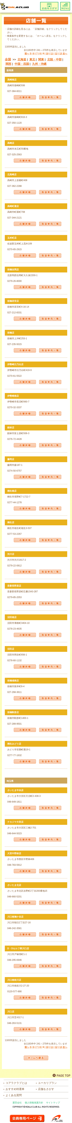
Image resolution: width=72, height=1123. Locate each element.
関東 (41, 59)
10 (47, 53)
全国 (8, 59)
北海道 (21, 59)
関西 (8, 63)
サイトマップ (53, 1102)
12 (56, 53)
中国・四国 (22, 63)
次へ (65, 53)
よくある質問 (14, 1095)
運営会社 (17, 1102)
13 (60, 53)
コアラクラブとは (16, 1082)
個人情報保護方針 (34, 1102)
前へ (27, 53)
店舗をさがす (46, 1089)
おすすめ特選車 (15, 1089)
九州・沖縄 (39, 63)
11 (51, 53)
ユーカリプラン (47, 1082)
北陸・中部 (54, 59)
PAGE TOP (61, 1075)
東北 (32, 59)
